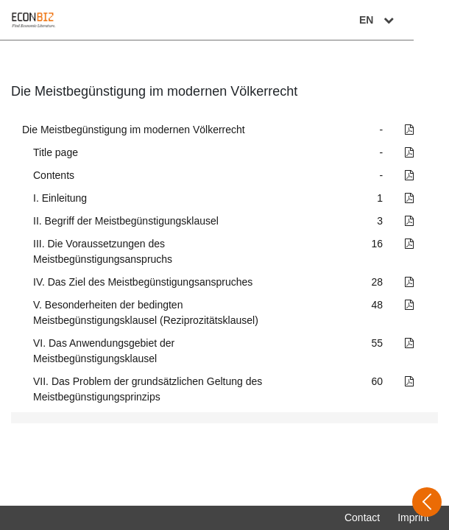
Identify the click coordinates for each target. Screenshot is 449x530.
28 (377, 282)
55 (377, 343)
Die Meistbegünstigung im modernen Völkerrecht (133, 129)
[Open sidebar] (427, 502)
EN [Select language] (414, 20)
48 (377, 305)
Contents (53, 175)
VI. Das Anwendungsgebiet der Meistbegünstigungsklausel (103, 350)
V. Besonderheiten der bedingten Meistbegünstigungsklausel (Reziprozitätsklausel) (145, 312)
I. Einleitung (60, 198)
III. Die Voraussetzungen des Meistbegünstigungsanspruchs (102, 251)
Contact (362, 517)
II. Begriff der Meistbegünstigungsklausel (126, 221)
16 (377, 244)
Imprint (413, 517)
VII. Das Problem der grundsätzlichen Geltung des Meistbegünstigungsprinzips (147, 389)
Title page (55, 152)
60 (377, 381)
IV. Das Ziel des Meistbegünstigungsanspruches (142, 282)
